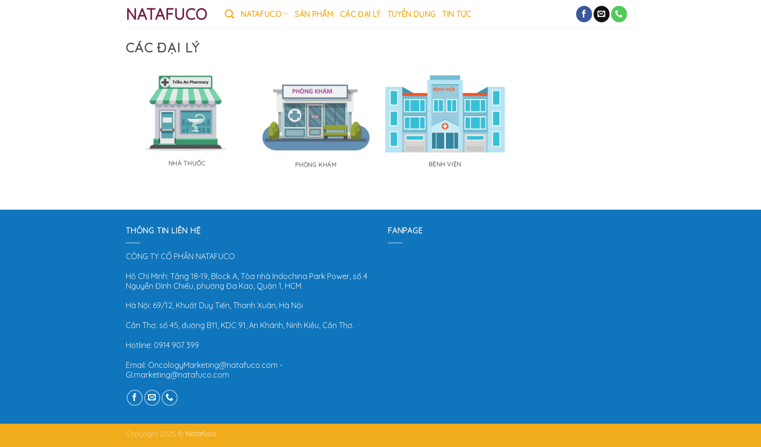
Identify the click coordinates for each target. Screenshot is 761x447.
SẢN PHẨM (314, 14)
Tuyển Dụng (411, 14)
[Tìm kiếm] (229, 13)
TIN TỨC (456, 14)
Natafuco (166, 14)
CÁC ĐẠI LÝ (360, 14)
